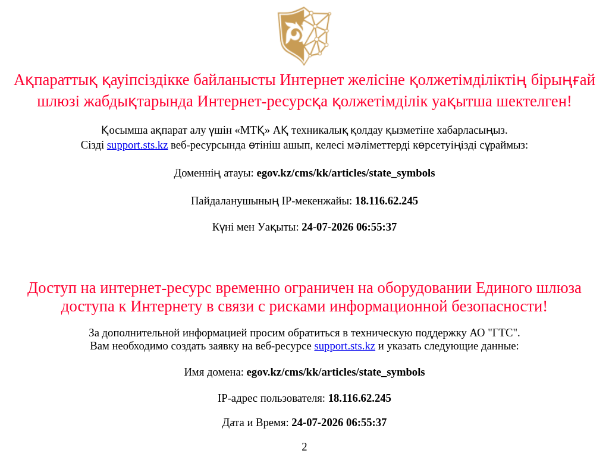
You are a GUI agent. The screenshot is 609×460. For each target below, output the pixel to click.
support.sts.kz (137, 144)
